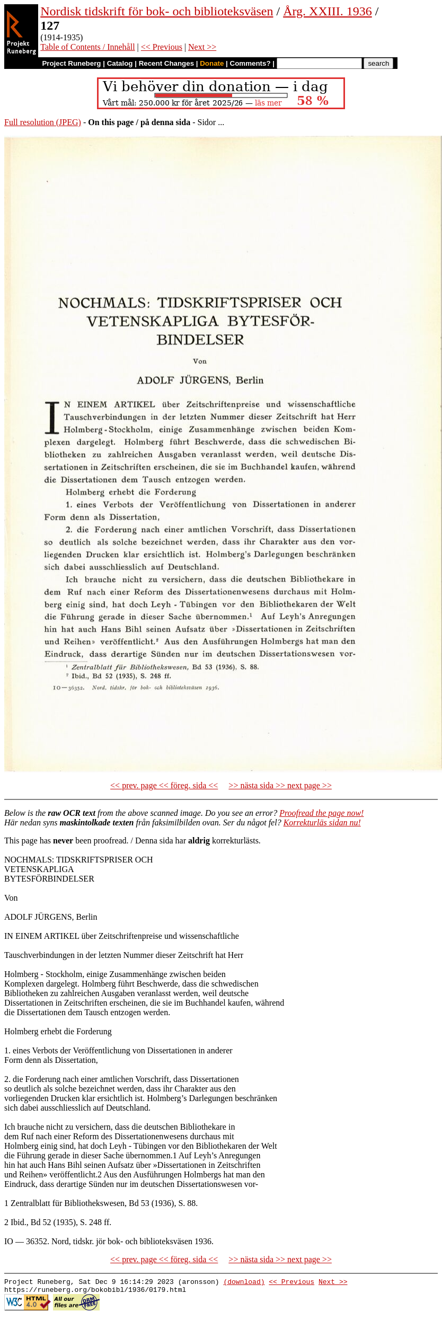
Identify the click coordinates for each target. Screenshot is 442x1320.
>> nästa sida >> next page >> (280, 785)
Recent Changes (166, 63)
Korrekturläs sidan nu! (322, 822)
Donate (212, 63)
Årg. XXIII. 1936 (327, 11)
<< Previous (161, 46)
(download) (243, 1283)
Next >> (202, 46)
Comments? (250, 63)
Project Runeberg (71, 63)
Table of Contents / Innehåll (87, 46)
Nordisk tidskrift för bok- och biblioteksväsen (156, 11)
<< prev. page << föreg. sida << (164, 785)
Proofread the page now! (321, 812)
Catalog (120, 63)
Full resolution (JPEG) (42, 122)
